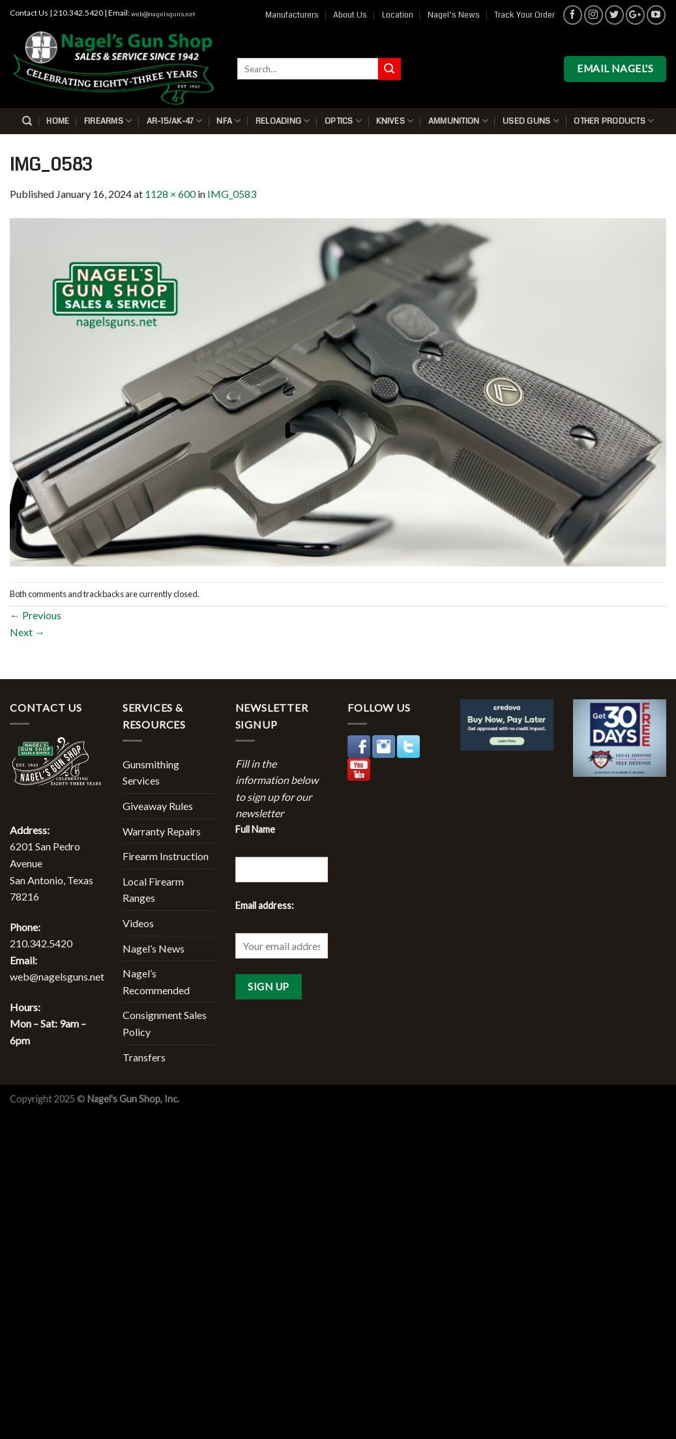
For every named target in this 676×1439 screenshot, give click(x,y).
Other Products (614, 121)
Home (57, 121)
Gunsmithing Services (151, 772)
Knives (394, 121)
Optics (343, 121)
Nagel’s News (454, 15)
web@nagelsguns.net (163, 14)
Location (397, 15)
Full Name (255, 829)
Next (27, 632)
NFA (228, 121)
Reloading (283, 121)
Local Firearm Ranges (153, 889)
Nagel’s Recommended (156, 981)
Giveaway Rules (158, 806)
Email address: (264, 905)
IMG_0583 (231, 194)
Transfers (144, 1057)
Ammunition (458, 121)
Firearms (108, 121)
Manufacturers (292, 15)
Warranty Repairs (162, 831)
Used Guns (531, 121)
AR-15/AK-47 (174, 121)
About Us (350, 15)
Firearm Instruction (166, 856)
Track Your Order (524, 15)
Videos (138, 923)
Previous (35, 615)
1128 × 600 (170, 194)
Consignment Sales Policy (165, 1023)
